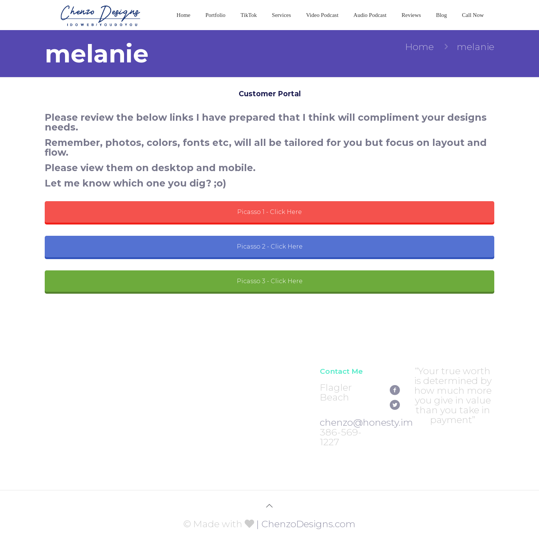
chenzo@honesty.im (366, 422)
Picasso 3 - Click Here (270, 281)
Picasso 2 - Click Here (270, 246)
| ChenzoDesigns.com (306, 523)
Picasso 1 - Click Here (269, 211)
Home (419, 46)
